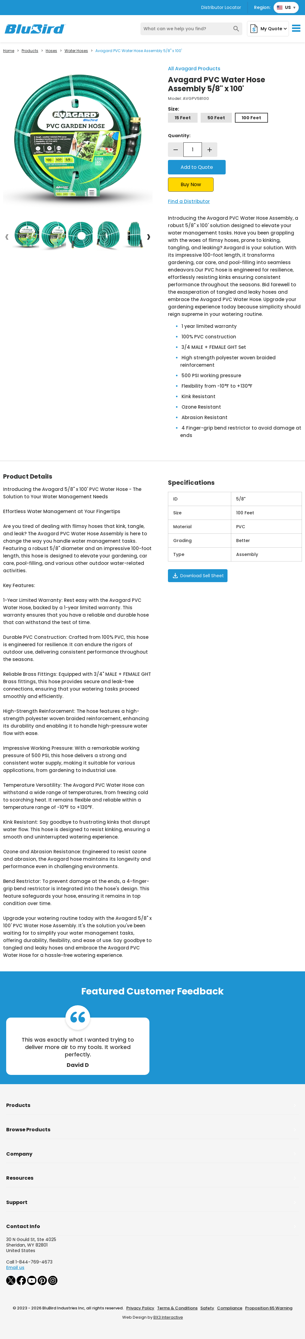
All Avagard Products (194, 68)
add (209, 149)
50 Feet (216, 118)
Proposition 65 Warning (268, 1308)
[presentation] (7, 236)
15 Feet (183, 118)
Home (8, 51)
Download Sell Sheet (198, 575)
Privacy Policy (140, 1308)
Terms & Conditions (177, 1308)
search (236, 29)
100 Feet (251, 118)
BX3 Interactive (168, 1317)
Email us (15, 1267)
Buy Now (191, 184)
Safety (207, 1308)
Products (30, 51)
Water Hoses (76, 51)
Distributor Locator (221, 7)
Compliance (229, 1308)
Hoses (51, 51)
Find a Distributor (189, 201)
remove (175, 149)
